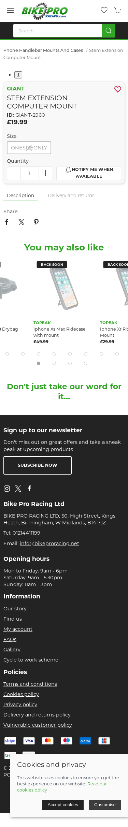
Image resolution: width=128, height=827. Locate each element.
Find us (12, 619)
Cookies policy (21, 694)
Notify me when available (89, 172)
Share (10, 211)
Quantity (18, 161)
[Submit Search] (108, 31)
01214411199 (26, 533)
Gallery (11, 650)
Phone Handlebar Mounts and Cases (43, 50)
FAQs (9, 639)
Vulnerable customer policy (37, 725)
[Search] (64, 31)
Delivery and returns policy (37, 715)
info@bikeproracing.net (49, 543)
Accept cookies (62, 804)
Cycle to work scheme (30, 660)
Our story (15, 609)
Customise (105, 804)
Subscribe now (37, 465)
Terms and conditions (30, 684)
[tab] (7, 354)
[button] (10, 10)
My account (17, 629)
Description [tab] (20, 195)
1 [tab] (18, 74)
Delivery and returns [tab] (71, 195)
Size (12, 136)
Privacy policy (20, 704)
